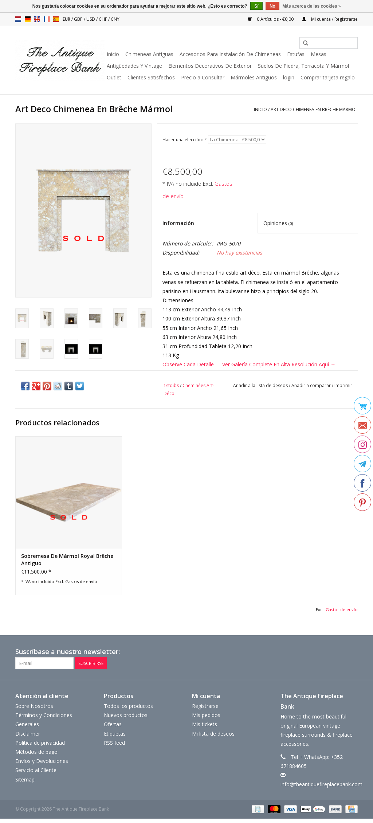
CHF (103, 19)
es (56, 19)
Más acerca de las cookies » (311, 6)
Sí (256, 6)
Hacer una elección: (184, 140)
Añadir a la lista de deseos (260, 385)
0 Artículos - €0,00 (271, 19)
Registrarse (205, 705)
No (272, 6)
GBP (79, 19)
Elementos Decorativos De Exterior (210, 65)
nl (18, 19)
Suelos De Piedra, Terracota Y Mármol (303, 65)
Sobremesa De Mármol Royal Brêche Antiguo (67, 559)
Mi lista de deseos (213, 733)
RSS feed (114, 742)
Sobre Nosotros (34, 705)
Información (178, 223)
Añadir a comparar (311, 385)
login (288, 77)
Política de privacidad (40, 742)
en (37, 19)
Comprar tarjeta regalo (328, 77)
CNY (115, 19)
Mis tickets (204, 724)
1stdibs (171, 385)
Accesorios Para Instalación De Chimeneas (230, 54)
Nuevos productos (126, 715)
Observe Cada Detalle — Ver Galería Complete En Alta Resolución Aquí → (248, 364)
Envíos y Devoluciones (41, 760)
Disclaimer (27, 733)
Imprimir (343, 385)
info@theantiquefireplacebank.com (321, 784)
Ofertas (113, 724)
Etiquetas (115, 733)
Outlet (114, 77)
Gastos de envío (81, 581)
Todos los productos (128, 705)
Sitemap (25, 779)
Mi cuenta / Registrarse (330, 19)
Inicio (113, 54)
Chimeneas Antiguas (149, 54)
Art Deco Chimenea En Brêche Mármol (314, 109)
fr (47, 19)
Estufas (296, 54)
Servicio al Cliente (35, 770)
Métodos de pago (36, 751)
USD (91, 19)
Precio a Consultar (202, 77)
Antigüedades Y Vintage (134, 65)
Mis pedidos (206, 715)
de (28, 19)
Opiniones (278, 223)
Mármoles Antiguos (254, 77)
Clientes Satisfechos (151, 77)
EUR (67, 19)
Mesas (318, 54)
